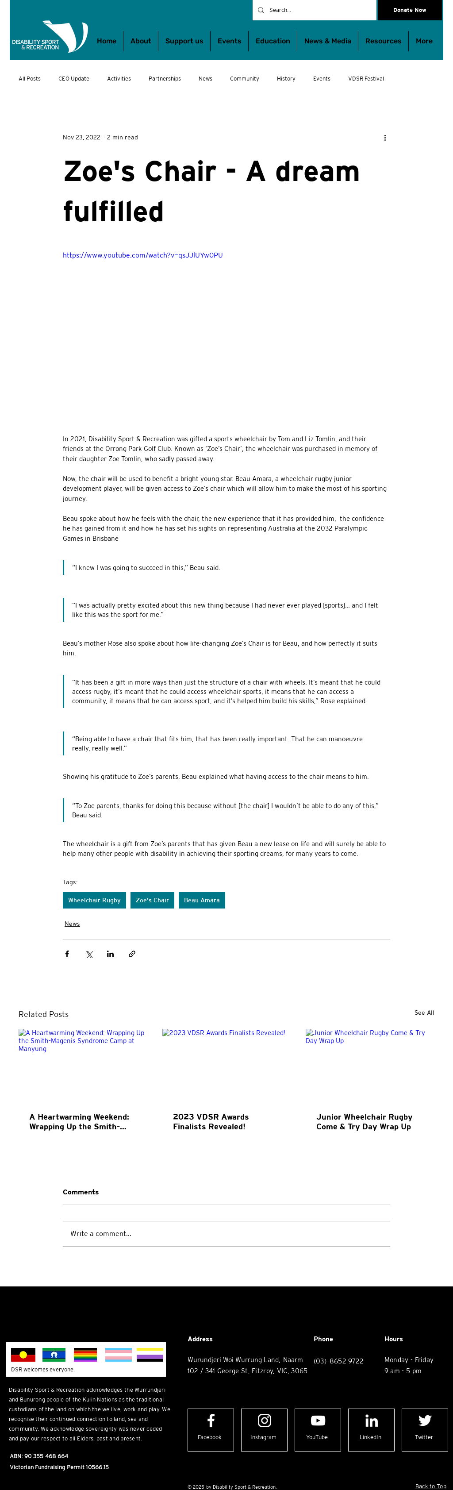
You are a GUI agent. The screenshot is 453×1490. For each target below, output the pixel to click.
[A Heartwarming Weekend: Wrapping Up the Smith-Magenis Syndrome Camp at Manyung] (83, 1065)
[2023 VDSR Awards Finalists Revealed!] (226, 1065)
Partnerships (165, 78)
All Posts (30, 78)
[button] (273, 41)
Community (244, 78)
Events (321, 78)
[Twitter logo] (425, 1420)
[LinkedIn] (370, 1437)
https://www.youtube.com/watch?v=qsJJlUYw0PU (143, 255)
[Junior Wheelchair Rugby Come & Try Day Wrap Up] (370, 1065)
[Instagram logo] (264, 1420)
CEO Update (73, 78)
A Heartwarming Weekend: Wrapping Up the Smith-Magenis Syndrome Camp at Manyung (82, 1122)
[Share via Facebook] (67, 954)
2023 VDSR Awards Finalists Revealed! (211, 1121)
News (205, 78)
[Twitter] (424, 1437)
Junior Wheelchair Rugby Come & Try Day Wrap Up (364, 1121)
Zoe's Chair (152, 900)
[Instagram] (263, 1437)
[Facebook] (210, 1437)
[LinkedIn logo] (371, 1420)
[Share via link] (132, 954)
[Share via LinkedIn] (110, 954)
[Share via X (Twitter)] (88, 954)
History (286, 78)
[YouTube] (317, 1437)
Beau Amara (202, 900)
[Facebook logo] (211, 1420)
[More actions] (385, 137)
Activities (119, 78)
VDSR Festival (366, 78)
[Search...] (313, 10)
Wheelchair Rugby (94, 900)
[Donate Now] (410, 10)
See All (424, 1012)
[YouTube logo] (318, 1420)
